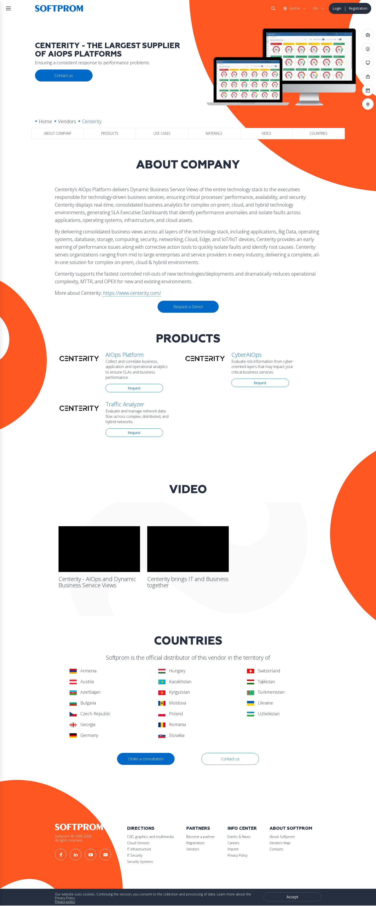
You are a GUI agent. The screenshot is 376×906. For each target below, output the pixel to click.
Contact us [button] (63, 75)
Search (272, 8)
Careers (234, 843)
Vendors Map (280, 843)
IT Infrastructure (139, 849)
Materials (214, 133)
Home (45, 121)
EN (315, 8)
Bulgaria (83, 703)
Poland (170, 713)
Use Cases (161, 133)
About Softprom (291, 828)
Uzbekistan (263, 713)
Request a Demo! (188, 306)
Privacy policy (65, 901)
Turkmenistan (265, 692)
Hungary (171, 671)
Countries (318, 133)
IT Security (134, 855)
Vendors (67, 121)
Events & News (239, 836)
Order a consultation (146, 759)
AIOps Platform (125, 354)
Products (109, 133)
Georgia (82, 724)
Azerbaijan (85, 692)
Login (337, 8)
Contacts (276, 849)
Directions (140, 828)
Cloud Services (138, 843)
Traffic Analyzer (125, 404)
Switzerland (263, 671)
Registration (358, 8)
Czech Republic (90, 713)
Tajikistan (261, 681)
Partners (198, 828)
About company (57, 133)
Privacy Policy (237, 855)
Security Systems (140, 861)
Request (134, 388)
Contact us (230, 759)
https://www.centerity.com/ (131, 293)
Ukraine (260, 703)
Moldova (172, 703)
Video (266, 133)
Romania (172, 724)
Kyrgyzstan (174, 692)
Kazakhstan (174, 681)
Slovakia (171, 735)
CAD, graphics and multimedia (150, 836)
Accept (292, 897)
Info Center (242, 828)
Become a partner (200, 836)
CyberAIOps (246, 354)
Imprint (233, 849)
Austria (294, 8)
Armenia (83, 671)
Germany (84, 735)
